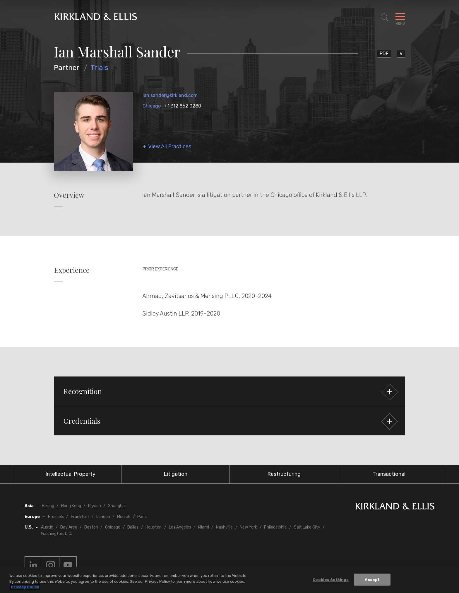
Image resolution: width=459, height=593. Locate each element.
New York (248, 527)
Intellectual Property (70, 474)
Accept (372, 579)
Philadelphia (275, 527)
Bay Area (68, 527)
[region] (229, 580)
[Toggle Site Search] (384, 17)
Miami (203, 527)
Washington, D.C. (56, 533)
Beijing (48, 505)
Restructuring (284, 474)
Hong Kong (71, 505)
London (103, 516)
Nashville (224, 527)
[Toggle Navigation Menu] (400, 17)
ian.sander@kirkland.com (170, 95)
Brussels (56, 516)
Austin (47, 527)
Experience (72, 270)
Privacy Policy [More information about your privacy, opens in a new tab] (25, 587)
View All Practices (169, 147)
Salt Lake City (307, 527)
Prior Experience (160, 269)
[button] (229, 391)
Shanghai (117, 505)
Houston (153, 527)
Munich (123, 516)
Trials (99, 68)
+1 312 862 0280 (182, 106)
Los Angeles (180, 527)
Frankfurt (80, 516)
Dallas (132, 527)
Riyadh (94, 505)
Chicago (152, 106)
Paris (142, 516)
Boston (91, 527)
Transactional (388, 474)
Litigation (175, 474)
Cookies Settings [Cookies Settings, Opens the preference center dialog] (331, 579)
